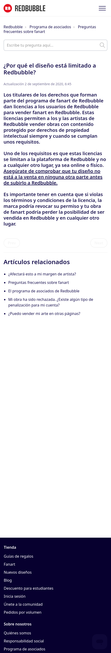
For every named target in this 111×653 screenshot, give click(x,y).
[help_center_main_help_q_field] (55, 45)
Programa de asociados (50, 26)
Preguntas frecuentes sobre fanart (38, 282)
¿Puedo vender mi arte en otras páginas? (44, 313)
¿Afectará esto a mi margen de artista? (42, 274)
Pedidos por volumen (22, 612)
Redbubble (13, 26)
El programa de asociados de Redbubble (43, 291)
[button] (102, 8)
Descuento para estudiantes (28, 588)
